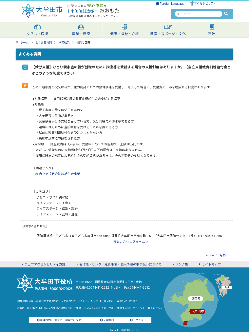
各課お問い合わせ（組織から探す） (60, 320)
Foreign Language (170, 4)
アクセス (137, 320)
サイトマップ (209, 264)
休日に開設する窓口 (120, 307)
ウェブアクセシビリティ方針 (43, 264)
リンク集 (179, 264)
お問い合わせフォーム (129, 242)
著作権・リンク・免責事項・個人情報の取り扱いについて (118, 264)
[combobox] (198, 14)
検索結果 (64, 42)
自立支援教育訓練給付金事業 (59, 174)
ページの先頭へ (218, 255)
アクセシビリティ (205, 3)
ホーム (24, 42)
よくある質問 (43, 42)
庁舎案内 (107, 320)
